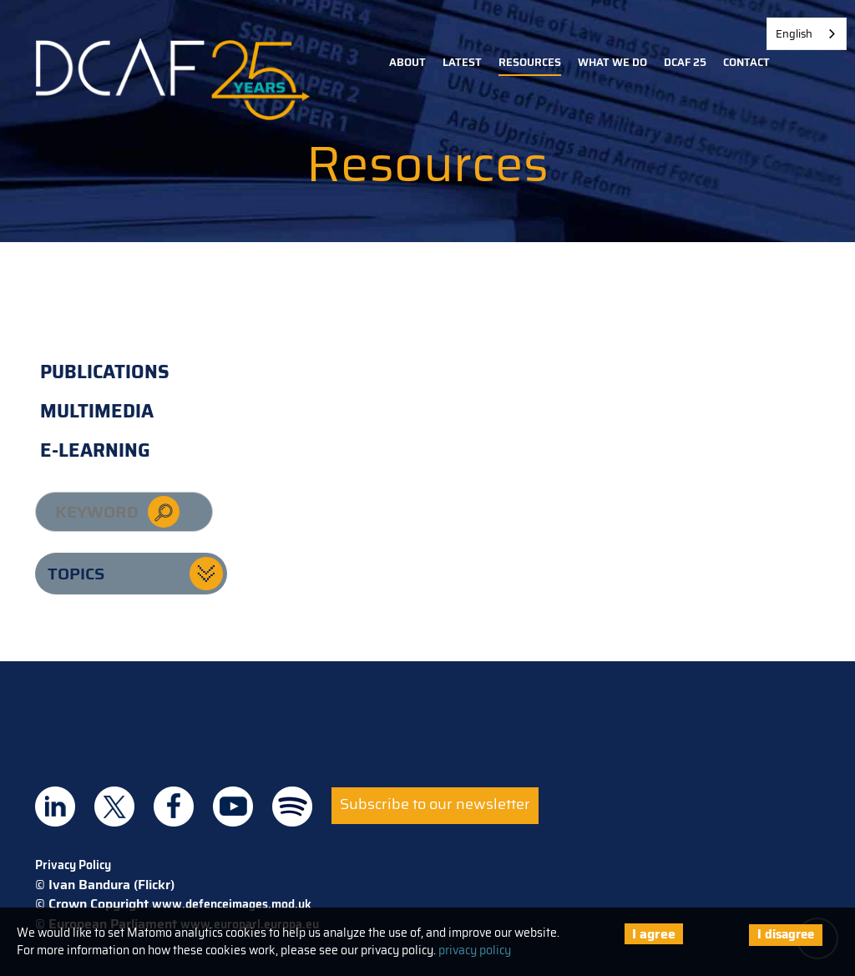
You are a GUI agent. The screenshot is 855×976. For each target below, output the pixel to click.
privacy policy (474, 950)
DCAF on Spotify (292, 806)
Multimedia (97, 411)
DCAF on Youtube (233, 806)
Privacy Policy (73, 865)
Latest (462, 62)
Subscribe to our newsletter (435, 804)
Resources (529, 62)
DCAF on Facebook (174, 806)
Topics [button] (76, 573)
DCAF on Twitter (114, 806)
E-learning (95, 450)
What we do (612, 62)
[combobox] (806, 34)
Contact (746, 62)
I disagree (785, 934)
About (407, 62)
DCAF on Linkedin (55, 806)
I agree (653, 933)
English (794, 34)
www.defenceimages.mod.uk (231, 904)
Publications (104, 372)
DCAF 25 (685, 62)
